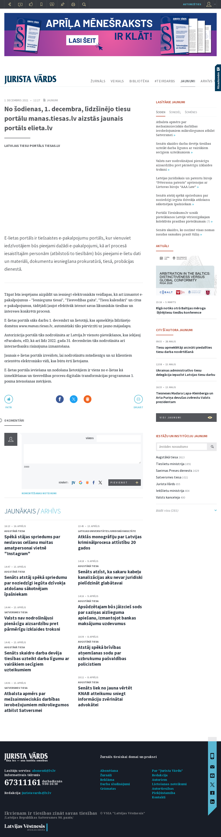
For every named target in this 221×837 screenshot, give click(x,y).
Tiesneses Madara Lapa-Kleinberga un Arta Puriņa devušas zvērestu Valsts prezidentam (184, 397)
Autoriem (159, 780)
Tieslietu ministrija (170, 464)
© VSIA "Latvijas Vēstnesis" (122, 813)
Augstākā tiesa (14, 531)
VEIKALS (117, 81)
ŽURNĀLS (98, 81)
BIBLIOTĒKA (139, 81)
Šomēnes (191, 112)
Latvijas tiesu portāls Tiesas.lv (32, 145)
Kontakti (159, 797)
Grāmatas (108, 788)
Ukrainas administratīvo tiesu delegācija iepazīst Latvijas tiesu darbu (185, 372)
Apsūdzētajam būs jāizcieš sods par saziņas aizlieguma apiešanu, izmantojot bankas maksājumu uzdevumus (110, 615)
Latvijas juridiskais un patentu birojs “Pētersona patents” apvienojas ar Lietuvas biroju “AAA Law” (184, 182)
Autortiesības (163, 788)
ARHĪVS (206, 81)
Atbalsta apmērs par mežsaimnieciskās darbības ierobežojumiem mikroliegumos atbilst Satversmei (36, 702)
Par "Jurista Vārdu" (167, 771)
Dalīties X (74, 399)
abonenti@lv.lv (44, 771)
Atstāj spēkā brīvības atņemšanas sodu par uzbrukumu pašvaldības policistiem (102, 655)
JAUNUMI (187, 81)
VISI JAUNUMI (186, 417)
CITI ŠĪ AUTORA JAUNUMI (174, 330)
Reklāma (107, 780)
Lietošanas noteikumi (169, 784)
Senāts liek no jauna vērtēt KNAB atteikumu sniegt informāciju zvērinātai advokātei (105, 696)
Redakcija (160, 775)
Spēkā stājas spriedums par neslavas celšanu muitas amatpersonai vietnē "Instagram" (32, 545)
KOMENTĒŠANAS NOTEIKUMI (39, 493)
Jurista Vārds (165, 484)
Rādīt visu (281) (186, 510)
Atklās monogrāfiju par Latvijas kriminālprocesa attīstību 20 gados (110, 542)
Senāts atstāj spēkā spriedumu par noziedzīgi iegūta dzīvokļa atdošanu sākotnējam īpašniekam (35, 585)
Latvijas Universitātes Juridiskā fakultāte (107, 531)
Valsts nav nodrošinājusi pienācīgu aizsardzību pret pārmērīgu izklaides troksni (32, 623)
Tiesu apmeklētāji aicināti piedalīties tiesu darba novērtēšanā (184, 349)
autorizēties (192, 4)
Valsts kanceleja (168, 497)
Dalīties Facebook (60, 399)
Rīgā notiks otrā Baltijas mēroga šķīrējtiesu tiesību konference (181, 310)
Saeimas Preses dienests (174, 470)
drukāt (138, 407)
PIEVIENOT (119, 482)
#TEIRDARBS (165, 81)
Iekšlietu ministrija (170, 490)
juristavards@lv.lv (36, 793)
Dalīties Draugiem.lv (87, 399)
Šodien (160, 112)
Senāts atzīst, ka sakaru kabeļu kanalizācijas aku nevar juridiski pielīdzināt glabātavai (110, 577)
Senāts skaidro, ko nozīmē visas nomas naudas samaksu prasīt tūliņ (185, 232)
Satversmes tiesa (16, 612)
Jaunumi (52, 100)
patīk (8, 407)
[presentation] (119, 471)
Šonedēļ (175, 112)
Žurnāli (106, 775)
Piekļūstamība (164, 793)
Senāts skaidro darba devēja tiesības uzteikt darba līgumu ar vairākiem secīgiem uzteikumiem (36, 661)
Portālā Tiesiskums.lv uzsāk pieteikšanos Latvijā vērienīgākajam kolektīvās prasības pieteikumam (184, 217)
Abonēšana (109, 771)
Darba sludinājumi (115, 784)
